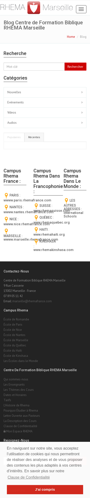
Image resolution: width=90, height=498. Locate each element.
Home (71, 37)
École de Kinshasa (16, 356)
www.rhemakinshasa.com (53, 250)
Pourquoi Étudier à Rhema (21, 411)
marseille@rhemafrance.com (32, 301)
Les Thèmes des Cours (19, 390)
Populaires (14, 137)
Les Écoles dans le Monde (21, 361)
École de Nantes (14, 335)
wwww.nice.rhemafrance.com (27, 224)
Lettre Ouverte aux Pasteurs (22, 416)
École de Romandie (16, 319)
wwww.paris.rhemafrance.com (27, 200)
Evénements (15, 102)
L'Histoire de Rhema (16, 405)
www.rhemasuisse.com (51, 211)
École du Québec (15, 345)
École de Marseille (16, 340)
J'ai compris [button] (45, 489)
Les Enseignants (14, 385)
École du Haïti (13, 351)
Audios (12, 123)
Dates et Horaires (15, 395)
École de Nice (13, 330)
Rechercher (75, 66)
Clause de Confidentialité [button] (29, 477)
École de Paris (13, 325)
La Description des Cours (20, 421)
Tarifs (7, 400)
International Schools (73, 214)
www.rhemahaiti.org (49, 234)
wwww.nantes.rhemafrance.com (29, 212)
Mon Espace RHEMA (18, 431)
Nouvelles (14, 92)
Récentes (34, 137)
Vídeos (11, 113)
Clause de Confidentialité (20, 426)
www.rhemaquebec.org (51, 222)
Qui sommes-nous (16, 379)
